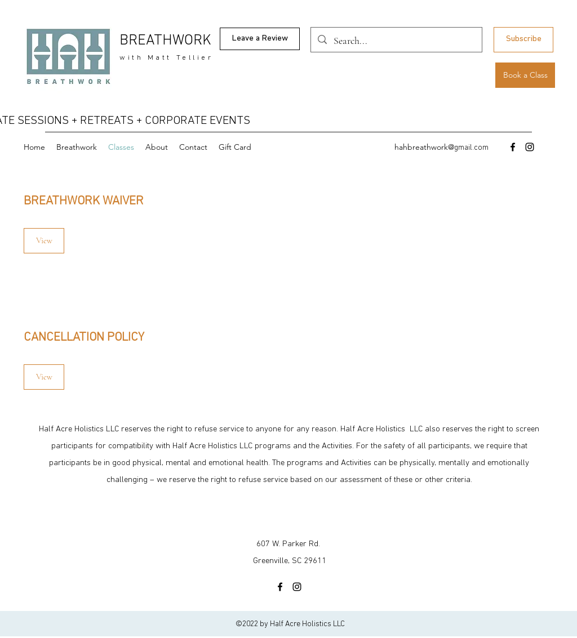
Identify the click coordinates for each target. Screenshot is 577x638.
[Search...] (396, 41)
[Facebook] (512, 147)
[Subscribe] (523, 39)
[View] (44, 240)
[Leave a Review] (260, 39)
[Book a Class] (525, 75)
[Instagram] (529, 147)
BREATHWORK (165, 40)
